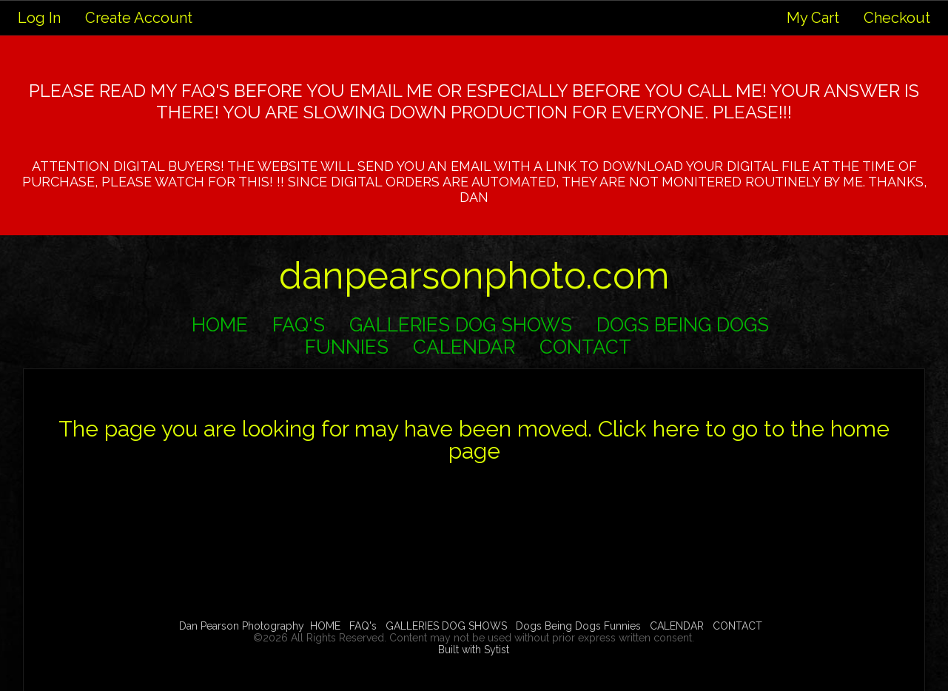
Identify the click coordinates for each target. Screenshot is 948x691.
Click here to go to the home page (669, 440)
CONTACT (585, 347)
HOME (220, 325)
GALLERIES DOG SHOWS (460, 325)
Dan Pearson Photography (241, 626)
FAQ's (298, 325)
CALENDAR (464, 347)
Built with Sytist (473, 649)
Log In (39, 18)
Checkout (897, 18)
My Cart (815, 18)
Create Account (138, 18)
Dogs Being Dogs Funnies (578, 626)
